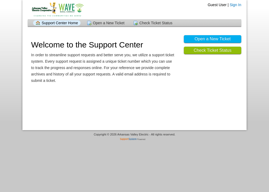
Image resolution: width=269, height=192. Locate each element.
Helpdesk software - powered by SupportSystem (135, 140)
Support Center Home (60, 23)
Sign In (235, 5)
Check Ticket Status (155, 23)
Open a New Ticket (108, 23)
